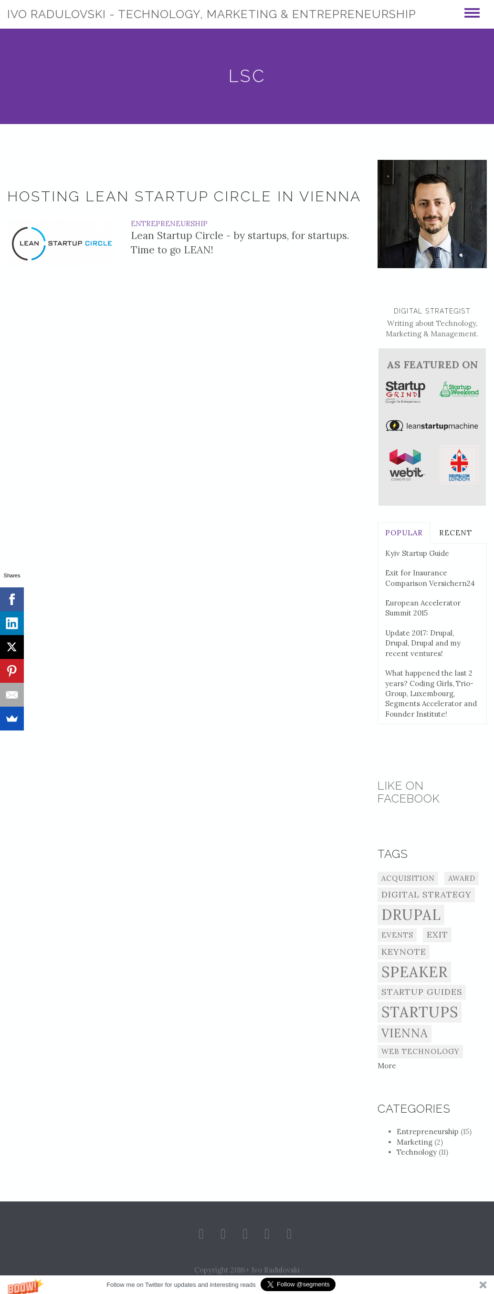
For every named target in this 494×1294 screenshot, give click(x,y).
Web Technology (420, 1051)
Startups (419, 1012)
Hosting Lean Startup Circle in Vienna (184, 196)
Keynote (403, 951)
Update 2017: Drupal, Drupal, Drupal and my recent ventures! (423, 643)
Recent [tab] (455, 532)
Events (397, 934)
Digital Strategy (426, 894)
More (387, 1065)
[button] (247, 1284)
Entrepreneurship (169, 223)
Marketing (420, 1142)
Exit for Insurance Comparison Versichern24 (430, 577)
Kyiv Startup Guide (417, 553)
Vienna (404, 1033)
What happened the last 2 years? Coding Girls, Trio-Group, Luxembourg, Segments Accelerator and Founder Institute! (431, 693)
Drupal (411, 915)
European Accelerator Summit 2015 (423, 607)
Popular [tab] (404, 532)
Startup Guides (421, 991)
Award (461, 878)
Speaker (414, 972)
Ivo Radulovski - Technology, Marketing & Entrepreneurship (211, 14)
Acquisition (408, 878)
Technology (422, 1152)
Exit (437, 934)
